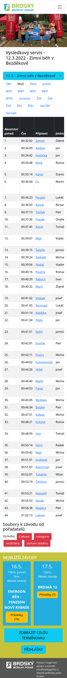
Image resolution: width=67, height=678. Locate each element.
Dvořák (40, 343)
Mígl (38, 238)
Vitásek (40, 298)
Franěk (40, 219)
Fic (37, 182)
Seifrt (39, 332)
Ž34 (38, 98)
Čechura (41, 482)
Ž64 (19, 106)
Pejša (39, 320)
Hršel (39, 369)
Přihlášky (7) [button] (47, 595)
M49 (21, 91)
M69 (45, 91)
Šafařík (40, 250)
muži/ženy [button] (13, 543)
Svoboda (41, 460)
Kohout (40, 422)
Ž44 (50, 98)
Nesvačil (41, 493)
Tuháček (41, 474)
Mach (39, 287)
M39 (9, 91)
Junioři (47, 84)
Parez (39, 388)
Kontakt (11, 113)
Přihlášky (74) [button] (17, 617)
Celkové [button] (24, 536)
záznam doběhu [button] (37, 543)
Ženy (33, 84)
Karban (40, 148)
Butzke (40, 407)
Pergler (40, 197)
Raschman (42, 467)
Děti (8, 84)
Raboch (41, 279)
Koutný (40, 272)
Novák (40, 501)
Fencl (39, 445)
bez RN (45, 106)
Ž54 (8, 106)
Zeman (40, 141)
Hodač (40, 265)
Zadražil (41, 257)
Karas (39, 174)
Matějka (41, 313)
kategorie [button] (42, 536)
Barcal (40, 205)
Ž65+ (31, 106)
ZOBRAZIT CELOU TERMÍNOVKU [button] (33, 635)
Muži (21, 84)
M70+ (9, 98)
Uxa (38, 434)
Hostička (41, 155)
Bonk (39, 163)
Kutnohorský (44, 362)
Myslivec (41, 400)
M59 (33, 91)
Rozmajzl (42, 305)
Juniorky (24, 98)
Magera (41, 508)
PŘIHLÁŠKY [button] (33, 649)
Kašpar (40, 415)
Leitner (40, 515)
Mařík (39, 381)
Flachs (40, 355)
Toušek (40, 212)
